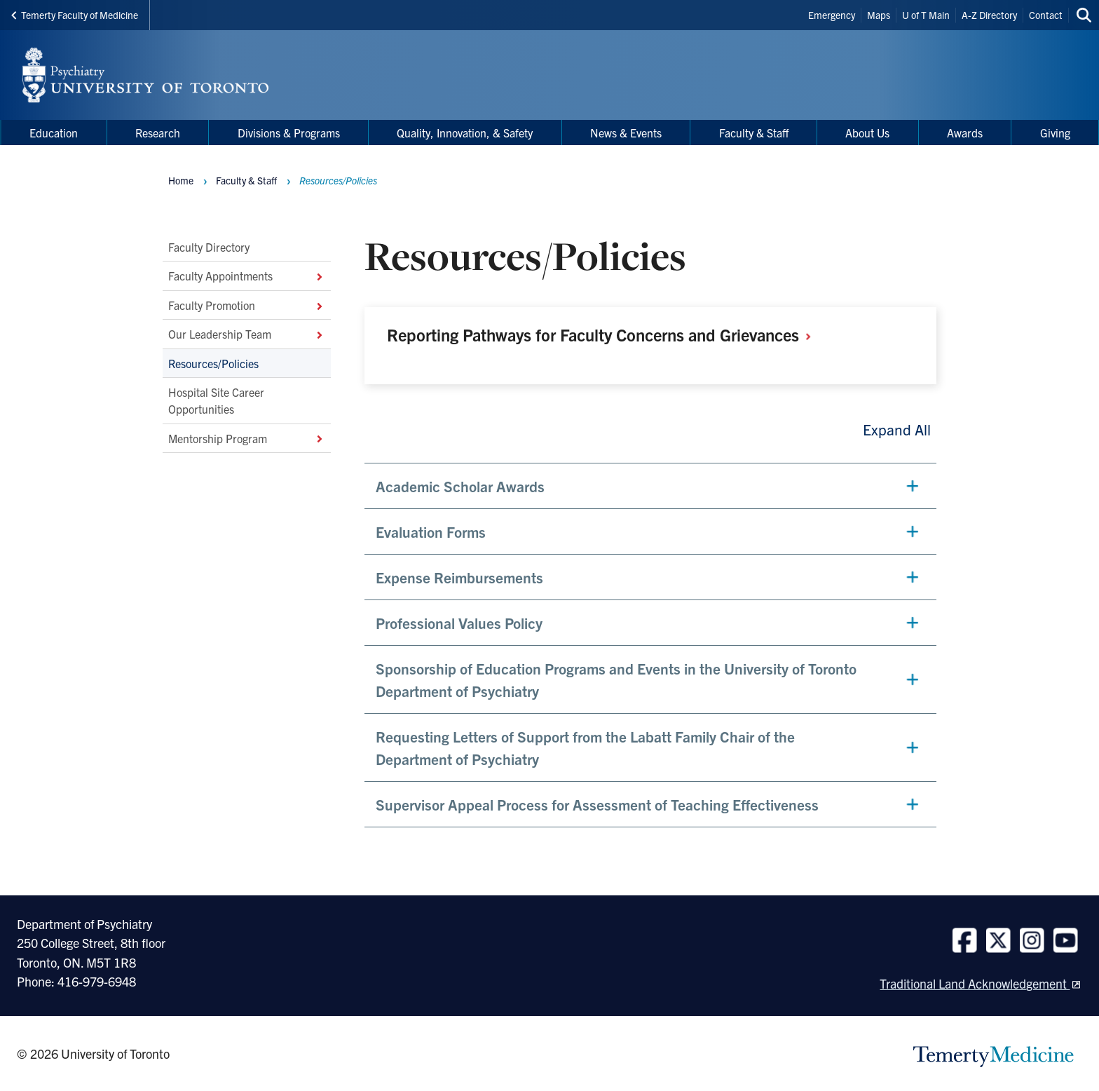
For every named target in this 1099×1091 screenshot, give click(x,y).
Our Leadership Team (246, 334)
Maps (878, 14)
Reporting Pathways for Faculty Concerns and (604, 334)
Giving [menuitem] (1055, 133)
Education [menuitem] (53, 133)
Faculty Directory (209, 247)
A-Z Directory (989, 14)
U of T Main (926, 14)
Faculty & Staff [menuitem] (754, 133)
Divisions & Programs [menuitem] (289, 133)
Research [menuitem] (157, 133)
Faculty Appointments (246, 276)
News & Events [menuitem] (626, 133)
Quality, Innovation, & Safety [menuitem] (465, 133)
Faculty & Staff (246, 180)
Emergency (831, 14)
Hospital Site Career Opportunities (216, 400)
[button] (650, 485)
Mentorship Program (246, 438)
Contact (1046, 14)
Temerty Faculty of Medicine (74, 14)
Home (180, 180)
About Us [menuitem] (867, 133)
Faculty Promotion (246, 305)
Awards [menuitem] (965, 133)
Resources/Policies (213, 362)
